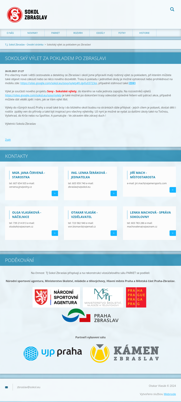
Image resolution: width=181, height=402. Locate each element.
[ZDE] (132, 84)
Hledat (172, 10)
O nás (10, 33)
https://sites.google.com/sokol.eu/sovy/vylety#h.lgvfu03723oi (58, 84)
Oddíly (100, 33)
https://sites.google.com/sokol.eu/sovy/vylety (33, 96)
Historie (144, 33)
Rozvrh (78, 33)
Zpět (8, 140)
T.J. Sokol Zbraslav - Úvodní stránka (24, 45)
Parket (55, 33)
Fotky (122, 33)
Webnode (170, 395)
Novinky (32, 33)
